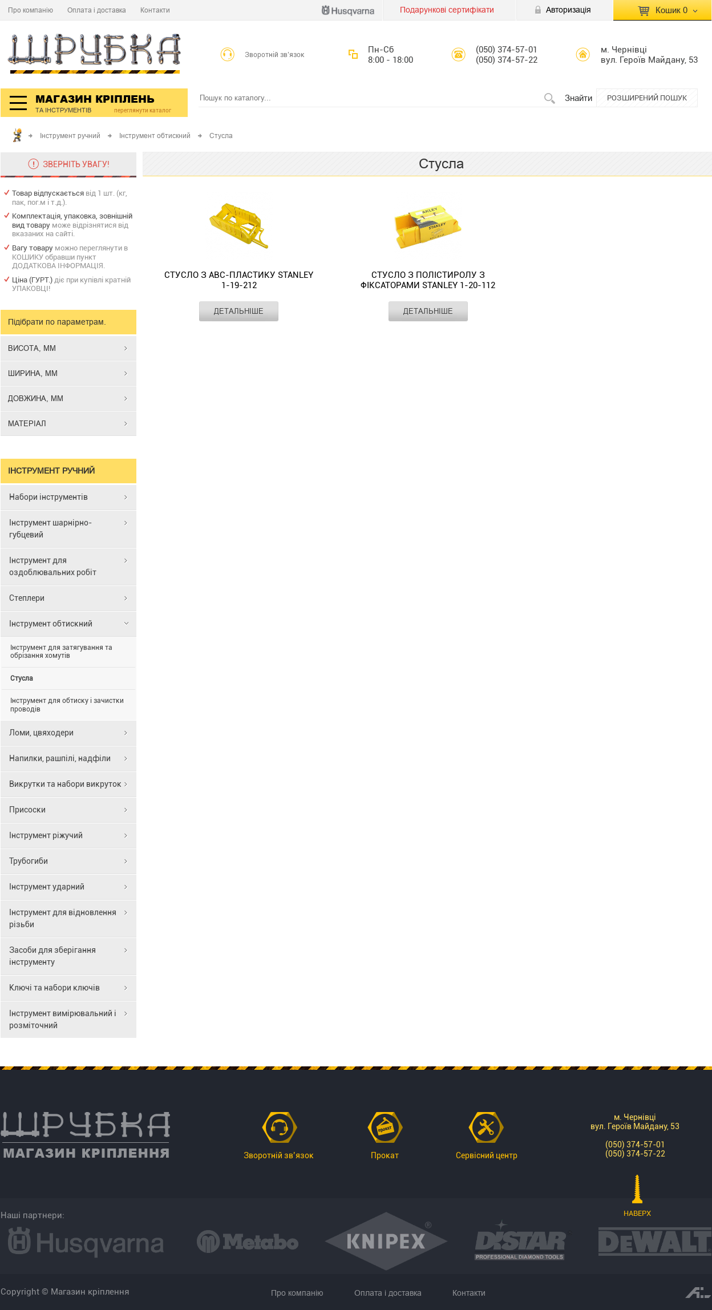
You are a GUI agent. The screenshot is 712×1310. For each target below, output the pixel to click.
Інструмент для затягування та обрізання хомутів (61, 652)
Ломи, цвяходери (41, 732)
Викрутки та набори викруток (65, 784)
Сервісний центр (486, 1155)
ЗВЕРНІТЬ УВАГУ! (76, 164)
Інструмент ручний (70, 135)
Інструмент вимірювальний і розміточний (62, 1019)
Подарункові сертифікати (447, 9)
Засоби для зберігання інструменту (52, 956)
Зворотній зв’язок (275, 55)
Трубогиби (28, 861)
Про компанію (30, 10)
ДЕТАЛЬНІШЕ (239, 311)
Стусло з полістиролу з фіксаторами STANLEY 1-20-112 (428, 280)
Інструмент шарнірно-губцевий (50, 528)
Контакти (155, 10)
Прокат (385, 1155)
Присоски (27, 809)
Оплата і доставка (96, 10)
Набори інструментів (48, 497)
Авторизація (568, 9)
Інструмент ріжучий (46, 835)
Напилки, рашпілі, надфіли (60, 758)
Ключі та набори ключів (54, 987)
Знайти (578, 98)
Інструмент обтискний (155, 135)
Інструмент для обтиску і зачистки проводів (67, 705)
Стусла (21, 678)
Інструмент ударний (46, 886)
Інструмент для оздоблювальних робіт (52, 566)
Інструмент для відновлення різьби (62, 918)
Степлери (26, 598)
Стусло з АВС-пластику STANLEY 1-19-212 (238, 280)
